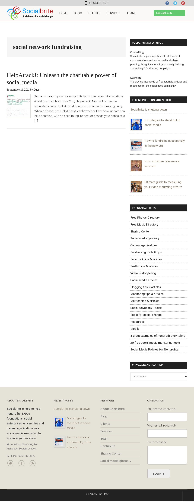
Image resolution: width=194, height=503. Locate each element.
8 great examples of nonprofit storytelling (157, 335)
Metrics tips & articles (144, 301)
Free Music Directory (144, 224)
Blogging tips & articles (145, 287)
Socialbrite (30, 13)
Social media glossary (144, 238)
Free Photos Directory (145, 217)
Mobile (134, 329)
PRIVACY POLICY (97, 494)
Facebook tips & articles (146, 259)
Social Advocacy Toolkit (146, 308)
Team (104, 438)
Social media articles (144, 280)
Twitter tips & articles (144, 266)
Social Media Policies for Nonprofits (154, 349)
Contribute (107, 446)
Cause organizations (143, 245)
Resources (137, 322)
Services (106, 431)
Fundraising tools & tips (146, 252)
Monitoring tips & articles (147, 294)
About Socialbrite (112, 409)
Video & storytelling (143, 273)
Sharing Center (140, 231)
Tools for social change (146, 315)
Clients (105, 423)
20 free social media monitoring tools (155, 342)
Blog (103, 416)
